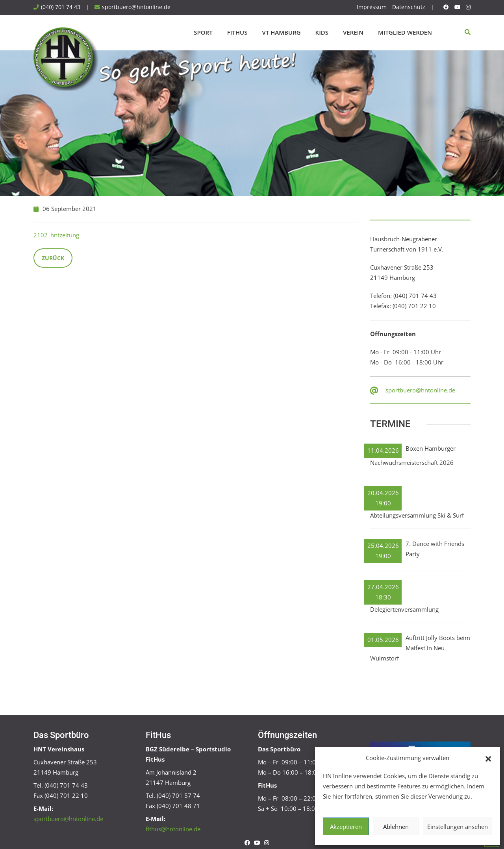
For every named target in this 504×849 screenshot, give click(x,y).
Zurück (53, 258)
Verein (353, 32)
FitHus (237, 32)
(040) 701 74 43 (60, 7)
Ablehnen (396, 827)
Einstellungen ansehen (457, 827)
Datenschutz (408, 7)
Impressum (372, 7)
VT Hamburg (281, 32)
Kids (321, 32)
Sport (203, 32)
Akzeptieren (346, 827)
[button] (488, 758)
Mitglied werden (405, 32)
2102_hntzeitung (56, 235)
